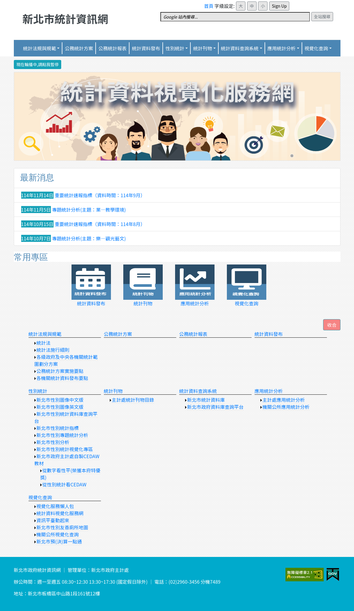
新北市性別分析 (52, 442)
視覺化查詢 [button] (316, 48)
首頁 (209, 5)
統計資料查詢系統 (240, 48)
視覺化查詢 (40, 497)
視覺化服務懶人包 (55, 506)
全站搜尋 (322, 16)
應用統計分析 (269, 390)
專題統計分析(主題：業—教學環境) (89, 209)
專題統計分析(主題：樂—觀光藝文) (89, 238)
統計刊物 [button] (202, 48)
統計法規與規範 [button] (39, 48)
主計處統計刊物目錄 (133, 399)
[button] (331, 324)
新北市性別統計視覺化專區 (64, 449)
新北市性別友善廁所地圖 (62, 527)
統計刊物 (113, 390)
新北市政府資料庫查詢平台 (215, 406)
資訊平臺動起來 (52, 520)
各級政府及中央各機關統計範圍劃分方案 (66, 360)
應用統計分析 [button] (281, 48)
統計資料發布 (146, 48)
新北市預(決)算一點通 (59, 541)
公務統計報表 (112, 48)
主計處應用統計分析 (283, 399)
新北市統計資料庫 (206, 399)
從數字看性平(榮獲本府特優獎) (70, 474)
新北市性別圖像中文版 (60, 399)
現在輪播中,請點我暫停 (37, 64)
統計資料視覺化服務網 (60, 513)
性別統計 (174, 48)
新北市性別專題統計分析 (62, 434)
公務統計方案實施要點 (60, 370)
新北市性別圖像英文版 (60, 406)
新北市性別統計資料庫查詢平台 (66, 417)
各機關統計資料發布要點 (62, 377)
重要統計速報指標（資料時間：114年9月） (100, 195)
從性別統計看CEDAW (64, 484)
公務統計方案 (79, 48)
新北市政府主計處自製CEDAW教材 (66, 460)
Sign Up (279, 6)
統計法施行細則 (52, 349)
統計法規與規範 (45, 333)
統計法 (43, 342)
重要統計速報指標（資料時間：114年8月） (100, 223)
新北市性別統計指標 (57, 427)
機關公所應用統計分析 (286, 406)
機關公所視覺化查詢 (57, 534)
